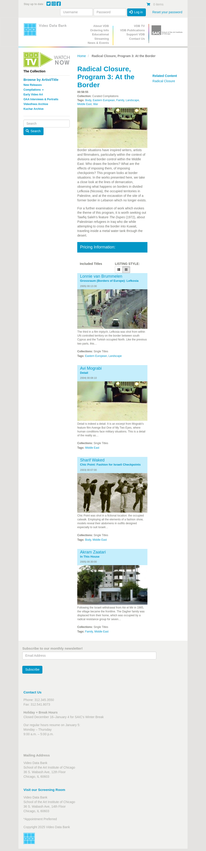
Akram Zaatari (93, 552)
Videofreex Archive (35, 104)
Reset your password (167, 12)
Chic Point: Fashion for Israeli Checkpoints (110, 464)
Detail (84, 372)
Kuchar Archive (33, 109)
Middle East (84, 104)
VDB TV (139, 26)
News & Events (98, 43)
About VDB (101, 26)
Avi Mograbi (91, 368)
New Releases (32, 85)
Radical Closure (163, 81)
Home (81, 56)
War (95, 104)
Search (33, 131)
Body (88, 100)
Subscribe (32, 669)
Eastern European (104, 100)
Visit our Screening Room (44, 790)
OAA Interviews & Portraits (40, 99)
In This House (89, 556)
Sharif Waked (92, 460)
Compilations (33, 89)
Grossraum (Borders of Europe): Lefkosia (109, 280)
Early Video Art (33, 94)
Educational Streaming (100, 36)
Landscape (132, 100)
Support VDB (135, 34)
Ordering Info (99, 30)
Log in (136, 12)
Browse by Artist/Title (40, 80)
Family (120, 100)
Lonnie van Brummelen (101, 276)
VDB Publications (132, 30)
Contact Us (137, 38)
